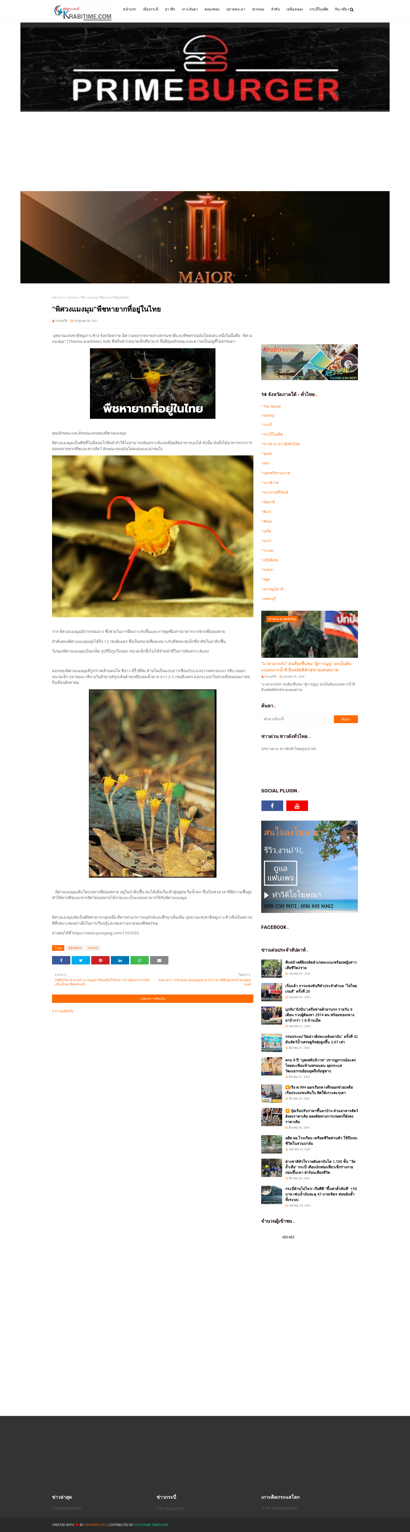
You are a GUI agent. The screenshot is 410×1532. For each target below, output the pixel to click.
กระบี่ (267, 424)
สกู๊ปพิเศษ (74, 948)
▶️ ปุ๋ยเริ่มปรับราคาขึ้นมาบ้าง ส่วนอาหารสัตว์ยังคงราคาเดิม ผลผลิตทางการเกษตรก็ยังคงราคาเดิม (321, 1116)
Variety (72, 297)
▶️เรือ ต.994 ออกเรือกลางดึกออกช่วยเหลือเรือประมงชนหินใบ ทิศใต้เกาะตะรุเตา (319, 1090)
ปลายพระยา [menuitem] (235, 9)
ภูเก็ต (267, 530)
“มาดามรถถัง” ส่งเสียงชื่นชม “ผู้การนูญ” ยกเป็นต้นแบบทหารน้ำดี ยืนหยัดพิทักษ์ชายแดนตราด (306, 667)
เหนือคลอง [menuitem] (295, 9)
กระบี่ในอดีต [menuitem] (319, 9)
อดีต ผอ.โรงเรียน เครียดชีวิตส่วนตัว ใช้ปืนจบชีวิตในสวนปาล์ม (321, 1140)
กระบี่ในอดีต (273, 434)
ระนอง (268, 550)
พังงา (267, 511)
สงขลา (268, 569)
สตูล (266, 579)
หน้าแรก (58, 297)
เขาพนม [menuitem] (258, 9)
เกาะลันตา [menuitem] (190, 9)
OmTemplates (95, 1525)
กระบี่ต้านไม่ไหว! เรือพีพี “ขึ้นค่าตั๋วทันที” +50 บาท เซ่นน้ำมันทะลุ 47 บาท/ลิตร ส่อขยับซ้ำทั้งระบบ (321, 1194)
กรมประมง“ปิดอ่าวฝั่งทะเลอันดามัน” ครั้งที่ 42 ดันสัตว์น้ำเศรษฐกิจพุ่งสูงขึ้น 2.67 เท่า (321, 1039)
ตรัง (266, 463)
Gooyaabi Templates (151, 1525)
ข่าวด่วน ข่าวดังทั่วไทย (281, 443)
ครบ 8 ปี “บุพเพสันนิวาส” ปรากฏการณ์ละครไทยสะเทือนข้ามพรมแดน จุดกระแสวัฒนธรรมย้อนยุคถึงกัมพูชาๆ (320, 1065)
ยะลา (267, 540)
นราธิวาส (271, 482)
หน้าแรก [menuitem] (129, 9)
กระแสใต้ (61, 321)
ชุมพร (267, 453)
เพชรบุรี (269, 598)
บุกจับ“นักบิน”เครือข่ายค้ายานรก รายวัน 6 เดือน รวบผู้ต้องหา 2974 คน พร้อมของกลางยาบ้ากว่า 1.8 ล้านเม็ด (319, 1015)
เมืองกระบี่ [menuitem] (150, 9)
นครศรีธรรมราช (276, 472)
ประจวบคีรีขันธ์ (275, 492)
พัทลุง (267, 521)
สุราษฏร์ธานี (273, 588)
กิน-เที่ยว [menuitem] (342, 9)
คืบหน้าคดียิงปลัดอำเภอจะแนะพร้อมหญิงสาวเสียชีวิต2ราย (321, 965)
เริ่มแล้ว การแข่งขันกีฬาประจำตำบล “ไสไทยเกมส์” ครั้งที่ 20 (321, 988)
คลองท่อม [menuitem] (212, 9)
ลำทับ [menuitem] (275, 9)
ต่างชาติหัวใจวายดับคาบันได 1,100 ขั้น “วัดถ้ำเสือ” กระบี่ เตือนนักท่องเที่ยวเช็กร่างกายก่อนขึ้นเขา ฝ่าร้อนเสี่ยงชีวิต (320, 1167)
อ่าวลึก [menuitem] (170, 9)
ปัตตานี (269, 501)
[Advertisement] (205, 151)
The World (272, 406)
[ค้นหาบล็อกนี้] (297, 719)
